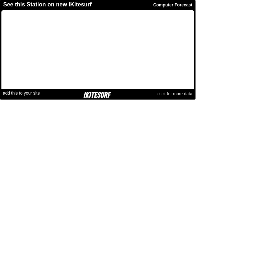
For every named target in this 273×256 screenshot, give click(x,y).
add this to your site (21, 93)
